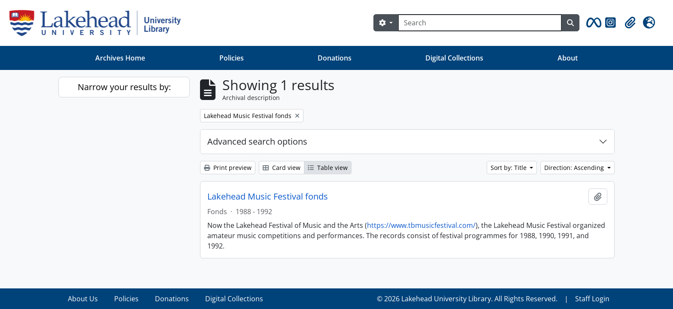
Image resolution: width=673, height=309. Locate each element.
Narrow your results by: (124, 87)
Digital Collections (454, 58)
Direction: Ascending (575, 168)
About (568, 58)
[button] (592, 22)
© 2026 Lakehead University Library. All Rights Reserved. (467, 298)
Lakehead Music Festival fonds (267, 196)
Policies (231, 58)
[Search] (480, 22)
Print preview (228, 168)
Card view (281, 168)
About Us (83, 298)
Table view (328, 168)
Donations (335, 58)
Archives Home (120, 58)
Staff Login (592, 298)
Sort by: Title (509, 168)
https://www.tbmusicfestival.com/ (421, 225)
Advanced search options (257, 141)
